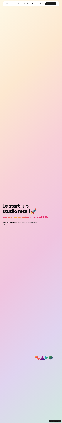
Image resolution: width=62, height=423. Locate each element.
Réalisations (26, 3)
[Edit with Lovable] (54, 421)
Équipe (34, 3)
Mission (19, 3)
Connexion (51, 3)
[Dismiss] (60, 421)
